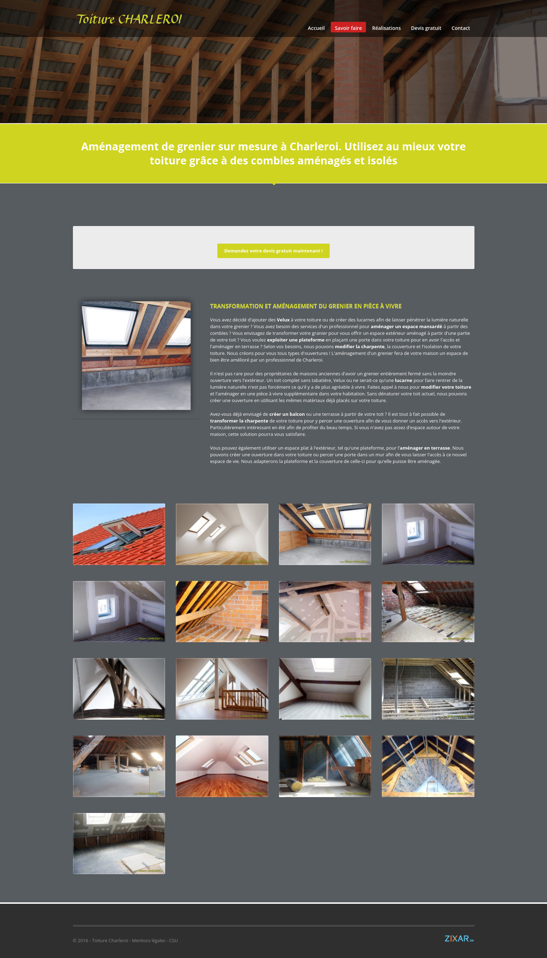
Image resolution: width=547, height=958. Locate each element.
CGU (173, 941)
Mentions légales (148, 941)
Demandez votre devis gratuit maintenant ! (273, 251)
